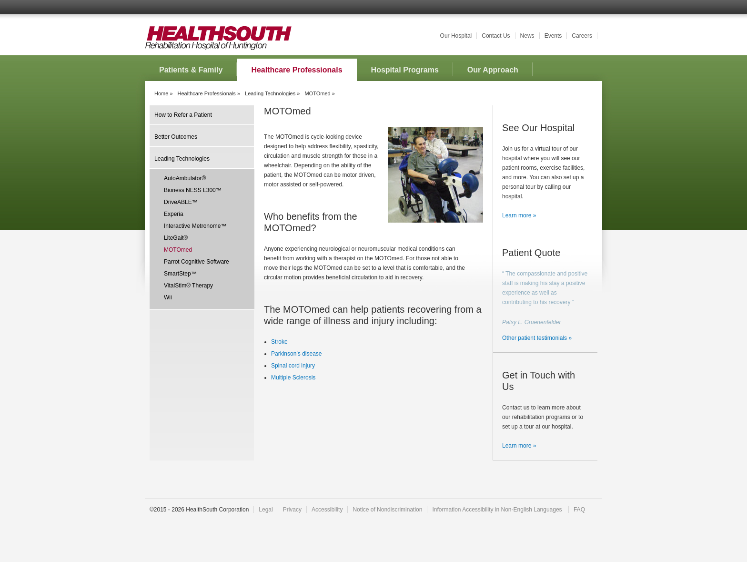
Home (161, 93)
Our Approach (492, 70)
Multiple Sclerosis (293, 377)
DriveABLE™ (181, 202)
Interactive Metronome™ (195, 226)
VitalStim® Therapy (188, 285)
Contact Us (496, 35)
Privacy (292, 509)
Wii (168, 297)
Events (553, 35)
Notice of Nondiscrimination (387, 509)
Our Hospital (456, 35)
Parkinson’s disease (296, 353)
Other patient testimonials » (537, 338)
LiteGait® (176, 238)
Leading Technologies (270, 93)
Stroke (279, 341)
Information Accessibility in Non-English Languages (497, 509)
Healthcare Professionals (296, 70)
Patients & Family (190, 70)
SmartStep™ (180, 273)
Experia (173, 214)
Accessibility (327, 509)
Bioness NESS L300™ (193, 190)
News (527, 35)
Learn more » (519, 215)
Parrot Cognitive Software (196, 261)
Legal (266, 509)
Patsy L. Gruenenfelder (531, 322)
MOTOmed (178, 249)
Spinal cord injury (293, 365)
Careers (582, 35)
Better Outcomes (175, 136)
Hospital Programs (405, 70)
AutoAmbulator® (185, 178)
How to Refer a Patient (183, 115)
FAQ (579, 509)
